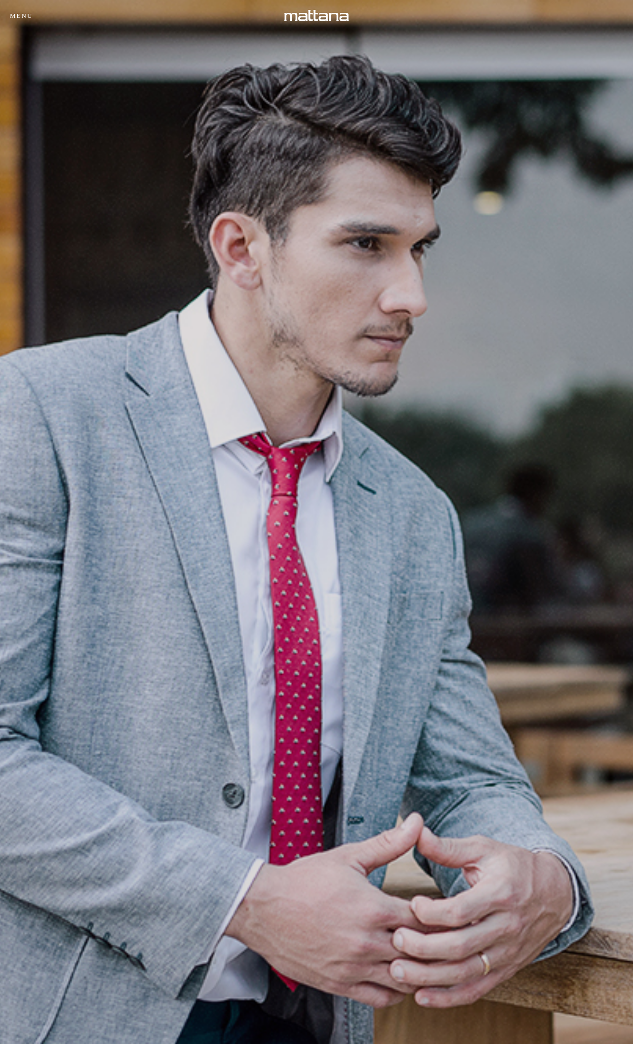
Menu (21, 15)
